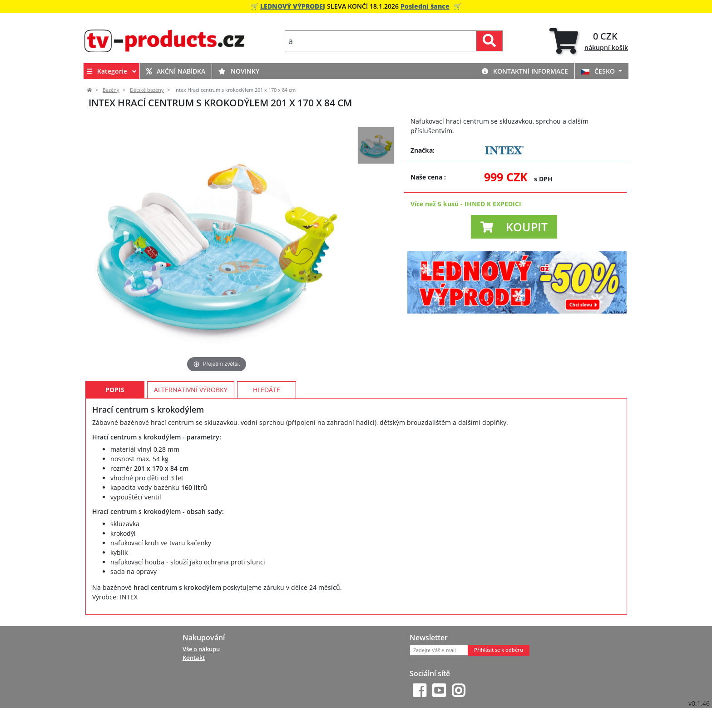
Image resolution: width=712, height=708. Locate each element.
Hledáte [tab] (266, 389)
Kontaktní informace (525, 71)
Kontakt (194, 657)
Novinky (238, 71)
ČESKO (599, 71)
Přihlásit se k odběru (498, 650)
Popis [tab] (114, 389)
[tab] (588, 41)
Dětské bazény (147, 90)
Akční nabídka (175, 71)
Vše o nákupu (201, 649)
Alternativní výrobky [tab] (190, 389)
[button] (514, 227)
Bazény (111, 90)
